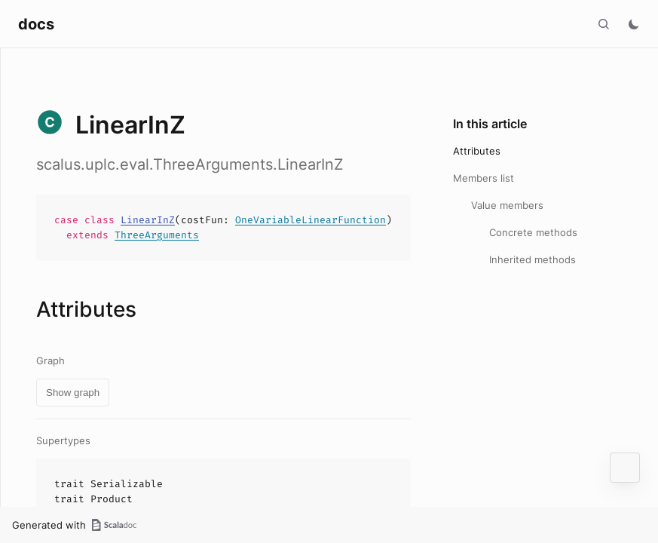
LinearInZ (148, 219)
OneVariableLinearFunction (310, 219)
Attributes (476, 151)
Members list (483, 178)
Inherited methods (532, 259)
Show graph (72, 392)
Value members (507, 205)
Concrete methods (533, 232)
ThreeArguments (157, 235)
